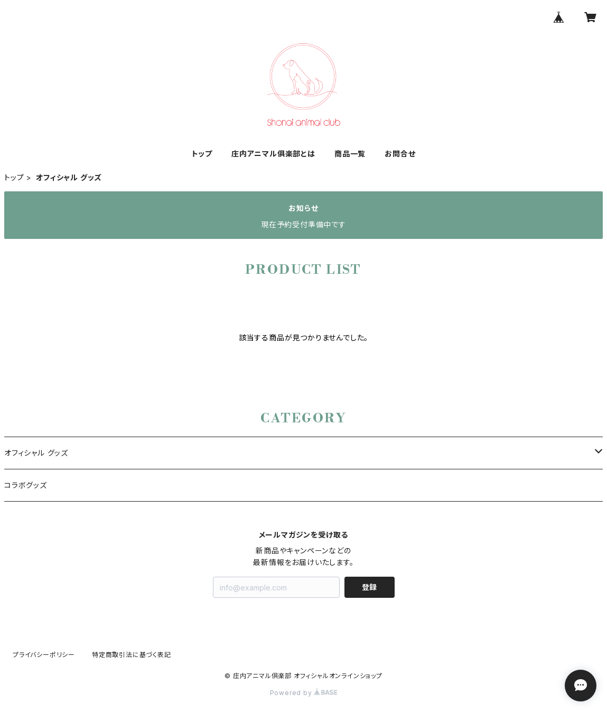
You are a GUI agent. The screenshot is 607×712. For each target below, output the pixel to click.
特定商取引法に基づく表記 (131, 655)
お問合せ (400, 153)
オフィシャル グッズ (36, 452)
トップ (202, 153)
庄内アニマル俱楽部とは (273, 153)
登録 (369, 586)
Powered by (304, 693)
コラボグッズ (25, 484)
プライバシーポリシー (44, 655)
